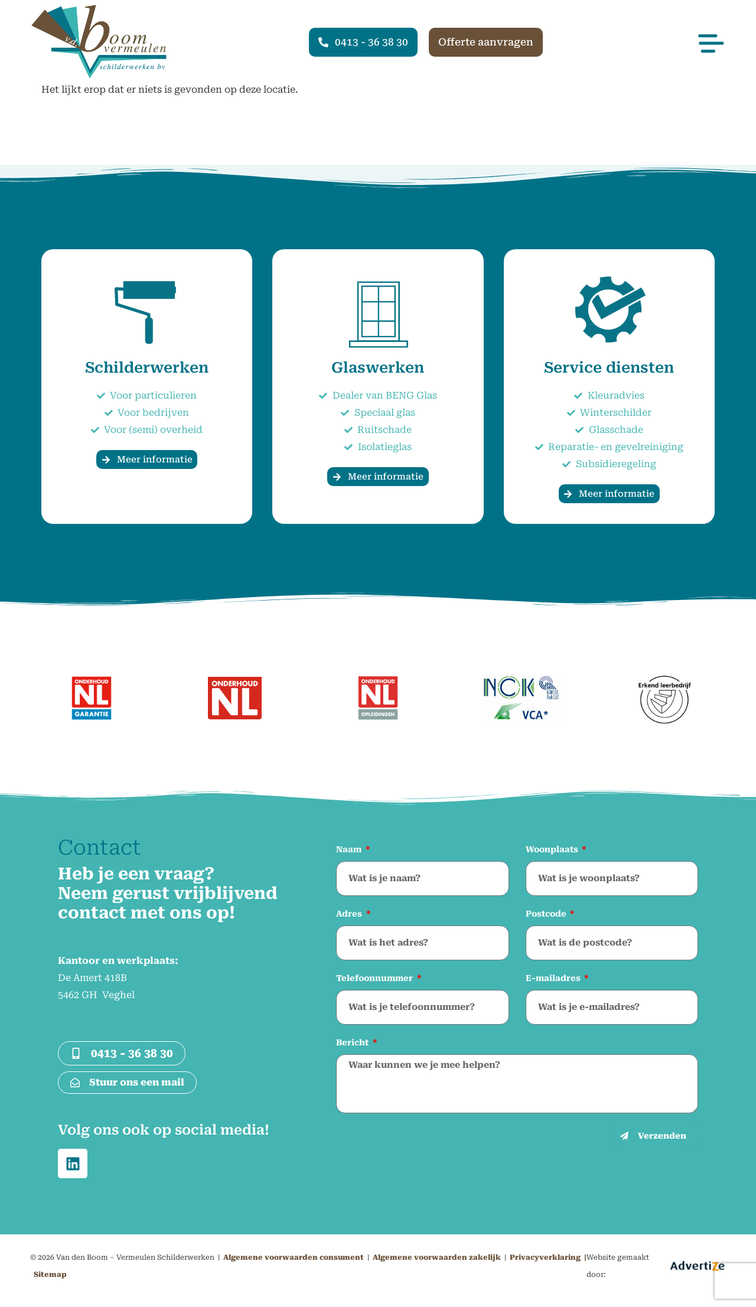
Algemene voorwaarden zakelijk (437, 1257)
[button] (634, 36)
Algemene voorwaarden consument (293, 1257)
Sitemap (50, 1274)
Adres (350, 913)
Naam (350, 849)
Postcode (547, 913)
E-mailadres (554, 978)
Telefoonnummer (375, 978)
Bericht (353, 1042)
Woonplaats (553, 849)
